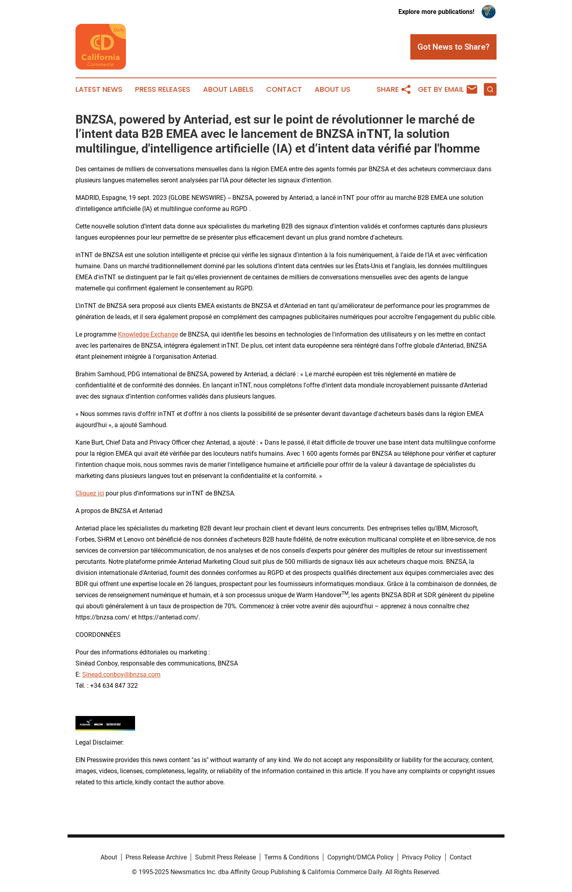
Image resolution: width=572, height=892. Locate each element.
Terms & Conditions (291, 857)
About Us (332, 89)
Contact (284, 89)
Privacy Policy (421, 857)
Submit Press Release (225, 857)
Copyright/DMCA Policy (360, 857)
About (108, 857)
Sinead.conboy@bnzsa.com (121, 674)
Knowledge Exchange (148, 334)
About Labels (228, 89)
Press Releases (162, 89)
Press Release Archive (156, 857)
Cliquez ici (89, 493)
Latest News (98, 89)
